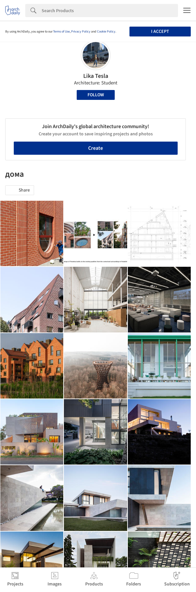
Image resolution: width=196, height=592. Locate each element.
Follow (96, 95)
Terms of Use (61, 31)
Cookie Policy (106, 31)
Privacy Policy (80, 31)
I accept (160, 31)
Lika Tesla (95, 76)
